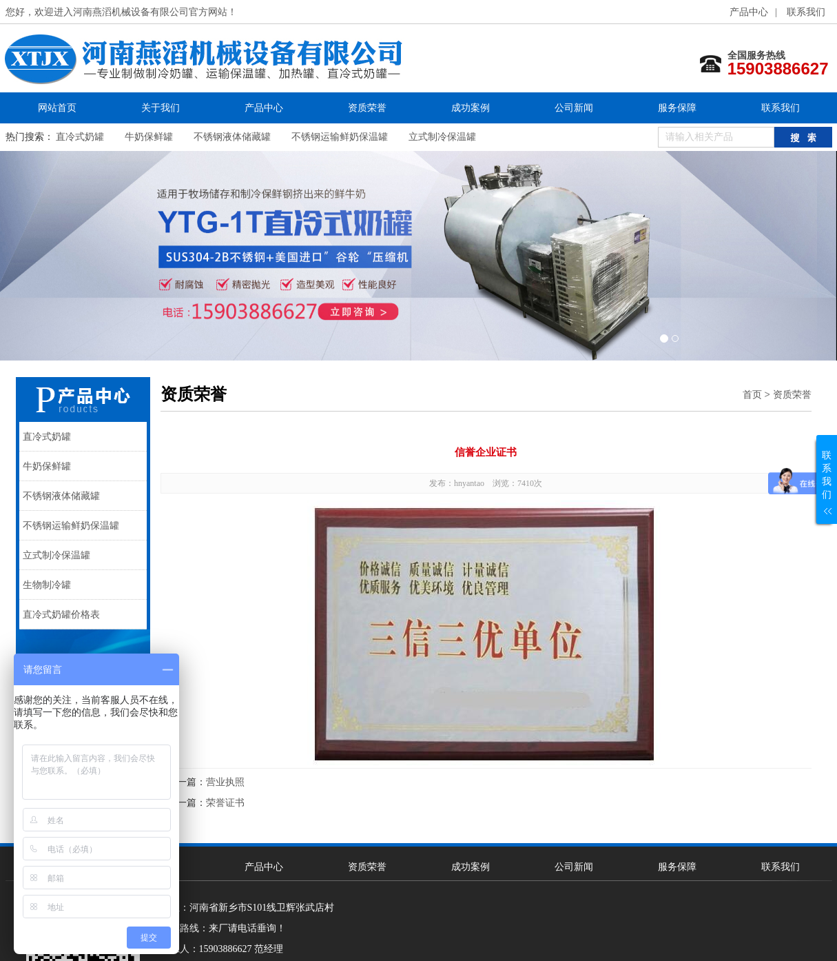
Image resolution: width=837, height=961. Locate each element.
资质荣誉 (367, 108)
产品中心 (749, 12)
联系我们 (806, 12)
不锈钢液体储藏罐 (232, 137)
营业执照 (225, 782)
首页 (752, 394)
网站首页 (57, 108)
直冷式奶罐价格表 (61, 614)
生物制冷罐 (47, 585)
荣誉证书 (225, 803)
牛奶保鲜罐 (149, 137)
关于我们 (160, 108)
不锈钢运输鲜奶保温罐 (339, 137)
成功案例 (470, 108)
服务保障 (677, 108)
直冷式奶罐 (80, 137)
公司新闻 (574, 108)
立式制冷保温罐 (442, 137)
